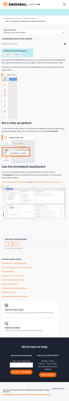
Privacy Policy (34, 394)
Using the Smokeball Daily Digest (14, 288)
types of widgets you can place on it (47, 182)
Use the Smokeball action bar (13, 280)
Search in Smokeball (9, 284)
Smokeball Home (9, 394)
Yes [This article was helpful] (8, 244)
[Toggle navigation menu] (64, 4)
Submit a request (48, 375)
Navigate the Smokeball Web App (14, 296)
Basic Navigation (8, 271)
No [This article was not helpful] (16, 244)
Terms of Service (22, 394)
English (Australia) (58, 388)
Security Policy (45, 394)
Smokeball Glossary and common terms (17, 267)
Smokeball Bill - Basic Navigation (14, 263)
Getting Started (29, 18)
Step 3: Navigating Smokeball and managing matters (25, 21)
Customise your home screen (13, 276)
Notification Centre (9, 292)
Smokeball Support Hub (12, 18)
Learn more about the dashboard (14, 182)
